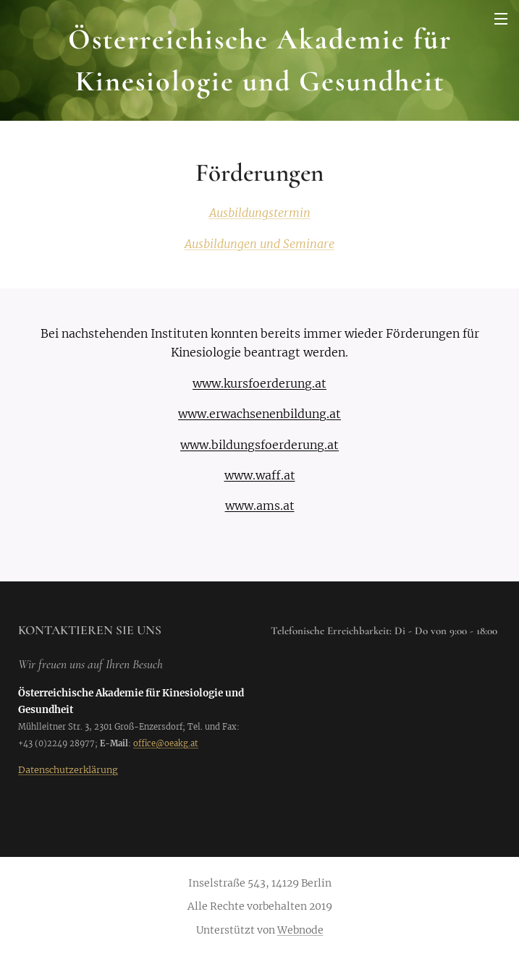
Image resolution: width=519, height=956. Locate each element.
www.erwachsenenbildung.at (259, 413)
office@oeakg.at (165, 743)
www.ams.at (260, 505)
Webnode (300, 929)
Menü (500, 19)
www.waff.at (259, 475)
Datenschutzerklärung (68, 769)
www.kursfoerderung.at (259, 383)
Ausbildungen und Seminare (259, 243)
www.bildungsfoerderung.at (259, 445)
